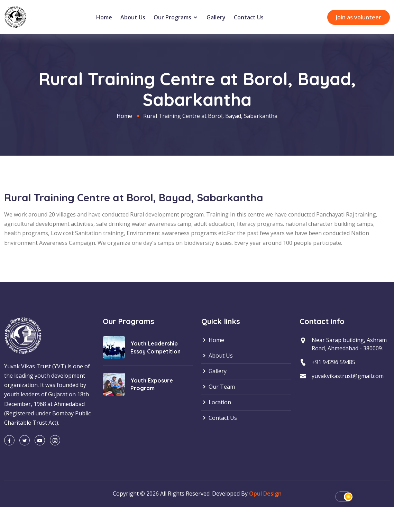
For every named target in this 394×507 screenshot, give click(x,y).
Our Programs (176, 17)
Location (216, 402)
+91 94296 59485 (333, 362)
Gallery (216, 17)
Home (104, 17)
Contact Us (249, 17)
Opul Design (265, 493)
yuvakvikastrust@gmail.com (348, 375)
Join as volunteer (358, 17)
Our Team (218, 387)
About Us (132, 17)
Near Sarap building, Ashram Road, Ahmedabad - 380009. (349, 344)
